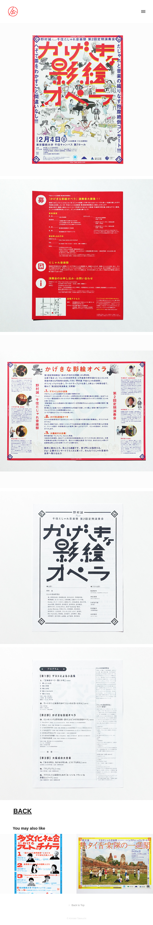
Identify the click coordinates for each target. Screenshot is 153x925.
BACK (22, 811)
